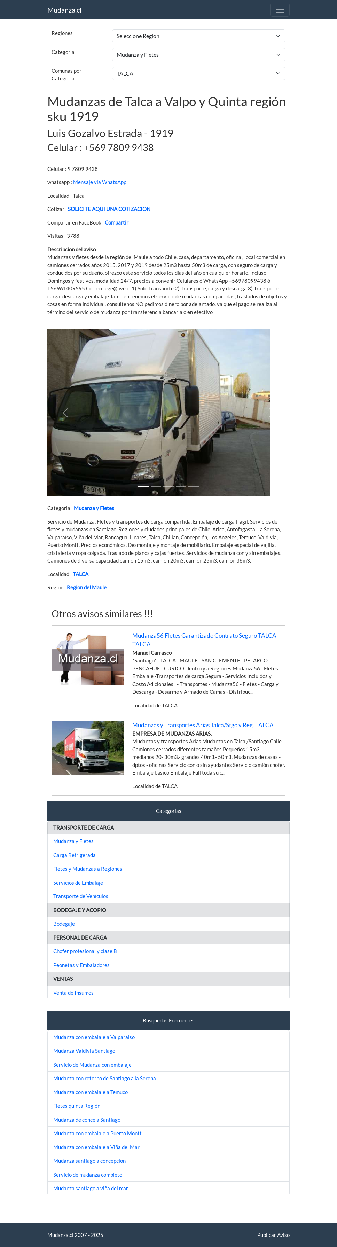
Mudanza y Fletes (94, 508)
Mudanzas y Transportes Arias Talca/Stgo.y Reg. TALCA (203, 725)
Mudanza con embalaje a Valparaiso (94, 1037)
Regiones (62, 33)
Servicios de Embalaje (78, 882)
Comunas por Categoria (66, 75)
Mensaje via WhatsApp (99, 182)
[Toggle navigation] (280, 10)
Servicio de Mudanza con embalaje (92, 1064)
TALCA (80, 574)
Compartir (116, 222)
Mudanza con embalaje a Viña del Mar (96, 1147)
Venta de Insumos (73, 992)
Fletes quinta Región (76, 1106)
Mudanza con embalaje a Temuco (90, 1092)
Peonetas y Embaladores (81, 965)
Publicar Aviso (273, 1235)
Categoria (63, 52)
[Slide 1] (143, 487)
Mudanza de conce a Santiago (86, 1119)
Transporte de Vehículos (80, 896)
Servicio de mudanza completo (87, 1174)
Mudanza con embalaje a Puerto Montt (97, 1133)
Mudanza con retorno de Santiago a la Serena (104, 1078)
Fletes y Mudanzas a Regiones (87, 868)
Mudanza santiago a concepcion (89, 1161)
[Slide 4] (193, 487)
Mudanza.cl (64, 10)
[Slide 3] (181, 487)
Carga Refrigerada (74, 855)
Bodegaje (64, 923)
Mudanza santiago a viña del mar (90, 1188)
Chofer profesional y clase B (85, 951)
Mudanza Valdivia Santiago (84, 1051)
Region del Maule (87, 587)
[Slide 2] (168, 487)
